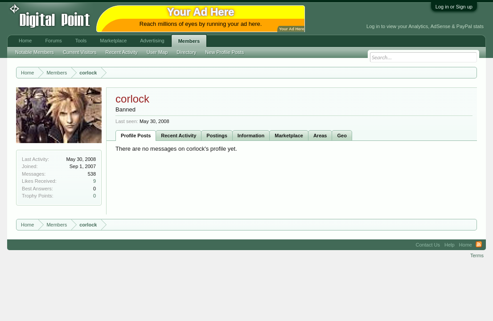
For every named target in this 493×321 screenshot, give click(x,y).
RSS (478, 244)
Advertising (152, 40)
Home (25, 40)
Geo (341, 135)
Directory (186, 52)
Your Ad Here (291, 29)
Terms (477, 255)
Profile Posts (136, 135)
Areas (320, 135)
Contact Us (428, 244)
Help (449, 244)
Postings (216, 135)
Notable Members (34, 52)
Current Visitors (80, 52)
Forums (53, 40)
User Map (157, 52)
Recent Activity (178, 135)
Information (251, 135)
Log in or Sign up (453, 6)
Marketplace (289, 135)
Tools (81, 40)
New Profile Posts (224, 52)
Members (189, 41)
